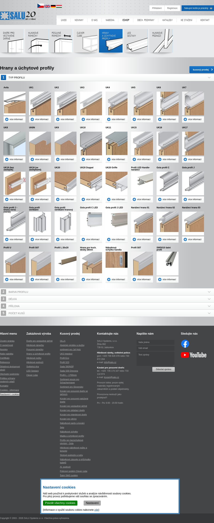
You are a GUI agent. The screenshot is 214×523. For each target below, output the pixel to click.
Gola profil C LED (89, 208)
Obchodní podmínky (9, 374)
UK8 (6, 127)
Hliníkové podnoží (161, 42)
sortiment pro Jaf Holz (70, 349)
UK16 (159, 127)
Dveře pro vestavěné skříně (11, 42)
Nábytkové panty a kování (72, 423)
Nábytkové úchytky (69, 431)
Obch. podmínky (145, 20)
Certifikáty (4, 358)
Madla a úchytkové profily (72, 436)
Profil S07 (34, 248)
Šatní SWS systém (69, 475)
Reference (5, 362)
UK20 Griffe (111, 168)
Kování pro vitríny (68, 419)
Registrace (172, 8)
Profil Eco (64, 358)
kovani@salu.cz (111, 377)
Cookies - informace (9, 390)
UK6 (159, 87)
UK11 (108, 127)
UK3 (82, 87)
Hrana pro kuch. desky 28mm (88, 249)
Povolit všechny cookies (60, 502)
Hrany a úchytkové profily (38, 354)
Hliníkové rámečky (37, 42)
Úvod (64, 20)
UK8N (32, 127)
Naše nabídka (6, 354)
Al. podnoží (65, 467)
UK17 (185, 127)
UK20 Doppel (86, 168)
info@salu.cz (110, 362)
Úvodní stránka (7, 341)
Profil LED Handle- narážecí (140, 169)
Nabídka (110, 20)
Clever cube (85, 42)
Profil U (7, 248)
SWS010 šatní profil (164, 249)
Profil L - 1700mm (68, 375)
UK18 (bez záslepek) (9, 169)
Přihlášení (157, 8)
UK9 (57, 127)
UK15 (134, 127)
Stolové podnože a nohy (71, 455)
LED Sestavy (32, 371)
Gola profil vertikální (34, 209)
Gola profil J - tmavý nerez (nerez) (10, 209)
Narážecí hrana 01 (140, 208)
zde (97, 509)
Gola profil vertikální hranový (64, 209)
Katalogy (167, 20)
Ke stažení (186, 20)
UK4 (108, 87)
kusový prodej (201, 69)
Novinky (79, 20)
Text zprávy (155, 359)
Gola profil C (163, 168)
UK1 (31, 87)
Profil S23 (64, 362)
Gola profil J (188, 168)
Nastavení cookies (9, 394)
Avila (6, 87)
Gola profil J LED (114, 208)
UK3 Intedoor (66, 354)
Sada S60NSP (67, 366)
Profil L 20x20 (61, 248)
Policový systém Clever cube (73, 471)
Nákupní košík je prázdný (196, 8)
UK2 (57, 87)
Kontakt (205, 20)
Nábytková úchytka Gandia (113, 249)
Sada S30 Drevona (69, 371)
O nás (94, 20)
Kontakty (4, 386)
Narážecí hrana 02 (166, 208)
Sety (62, 427)
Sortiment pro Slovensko (71, 387)
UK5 (133, 87)
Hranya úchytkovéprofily (110, 42)
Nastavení (92, 502)
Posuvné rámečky (60, 42)
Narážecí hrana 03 (191, 208)
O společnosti (6, 345)
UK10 (83, 127)
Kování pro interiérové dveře (73, 414)
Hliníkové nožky (33, 358)
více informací (16, 119)
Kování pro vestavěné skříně (73, 406)
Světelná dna (32, 366)
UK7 (184, 87)
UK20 (57, 168)
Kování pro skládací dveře (72, 410)
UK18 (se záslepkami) (35, 169)
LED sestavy (135, 42)
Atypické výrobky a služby (72, 345)
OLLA (62, 341)
